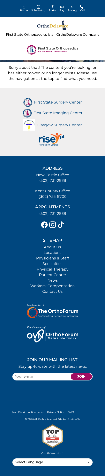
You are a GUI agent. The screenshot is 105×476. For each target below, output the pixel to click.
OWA (71, 412)
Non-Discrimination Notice (28, 412)
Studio (74, 419)
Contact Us (52, 291)
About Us (52, 247)
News (52, 280)
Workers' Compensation (52, 286)
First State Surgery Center (52, 102)
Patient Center (52, 275)
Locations (52, 252)
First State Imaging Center (52, 113)
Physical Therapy (52, 269)
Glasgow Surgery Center (52, 125)
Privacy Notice (55, 412)
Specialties (52, 264)
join (81, 376)
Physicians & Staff (52, 258)
